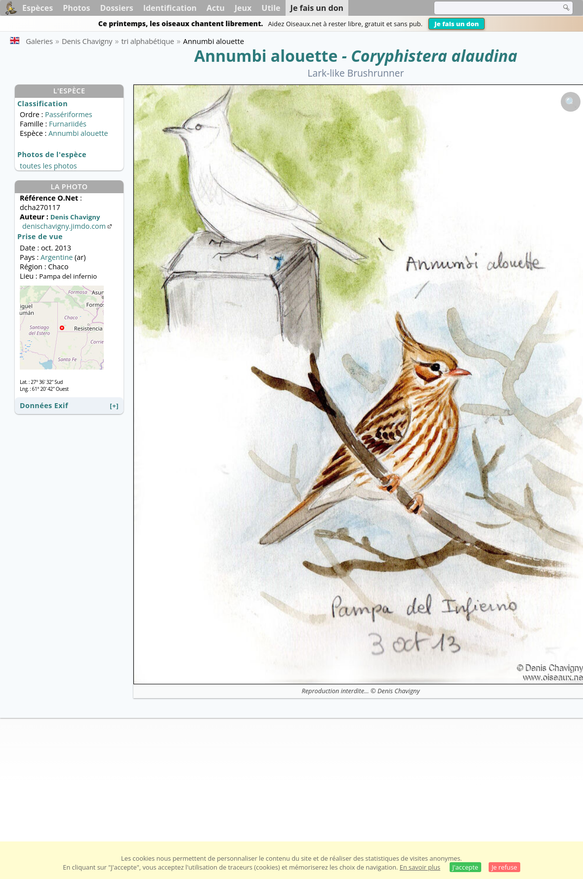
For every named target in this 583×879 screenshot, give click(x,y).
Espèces (37, 7)
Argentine (57, 257)
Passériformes (68, 114)
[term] (491, 7)
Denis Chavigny (398, 690)
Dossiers (116, 7)
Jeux (243, 7)
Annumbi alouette (265, 55)
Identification (170, 7)
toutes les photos (48, 165)
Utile (270, 7)
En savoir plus (420, 867)
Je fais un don (456, 23)
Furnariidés (67, 123)
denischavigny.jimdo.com (68, 226)
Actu (216, 7)
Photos (76, 7)
